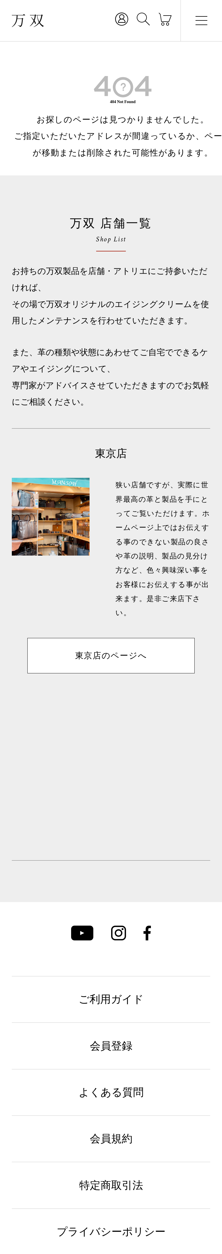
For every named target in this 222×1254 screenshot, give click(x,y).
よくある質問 (111, 1092)
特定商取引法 (111, 1185)
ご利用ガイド (111, 999)
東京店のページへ (111, 655)
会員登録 (111, 1046)
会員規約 (111, 1139)
